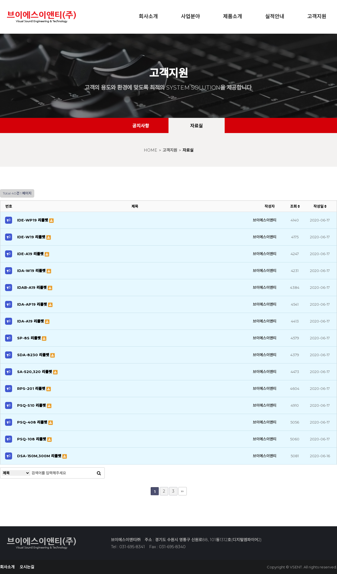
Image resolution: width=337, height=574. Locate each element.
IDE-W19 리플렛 (31, 237)
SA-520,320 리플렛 (35, 371)
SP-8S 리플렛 (29, 338)
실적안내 (274, 16)
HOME (150, 150)
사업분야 (190, 16)
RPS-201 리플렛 (31, 388)
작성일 (319, 206)
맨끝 (182, 491)
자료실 (188, 150)
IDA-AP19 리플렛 (32, 304)
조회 (295, 206)
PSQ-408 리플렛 (32, 422)
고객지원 (316, 16)
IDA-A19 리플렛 (31, 321)
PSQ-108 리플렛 (32, 439)
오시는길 (27, 567)
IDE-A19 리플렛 (31, 253)
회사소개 (148, 16)
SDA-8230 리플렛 (33, 355)
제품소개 (232, 16)
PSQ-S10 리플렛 (32, 405)
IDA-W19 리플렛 (32, 270)
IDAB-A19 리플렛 (32, 287)
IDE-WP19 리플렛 (33, 220)
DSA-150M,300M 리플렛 (39, 456)
